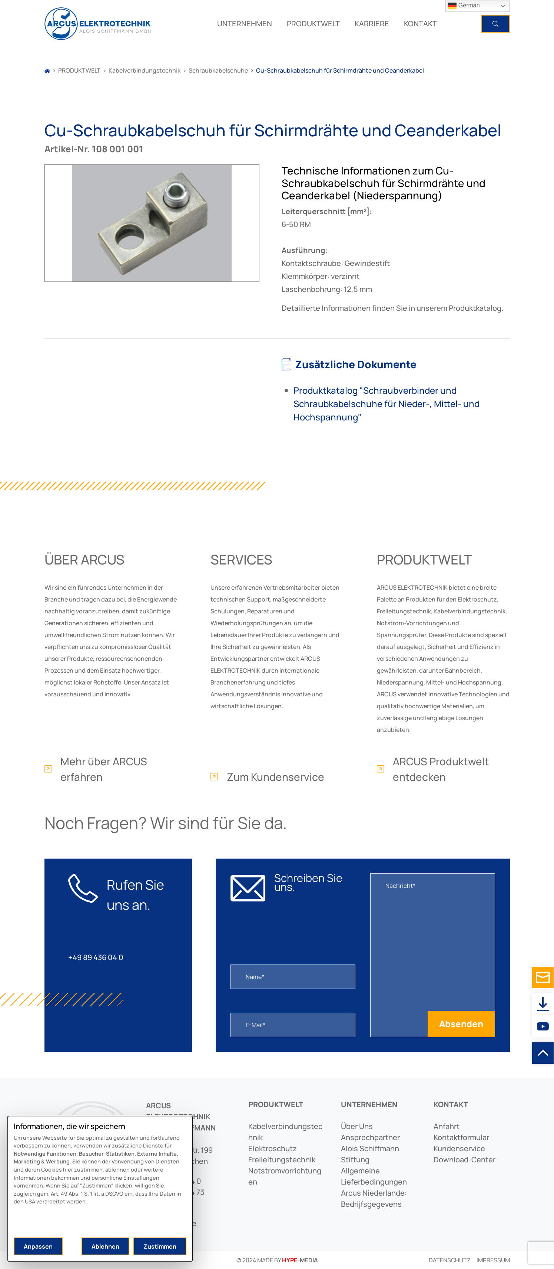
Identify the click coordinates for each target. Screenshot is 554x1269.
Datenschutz (450, 1260)
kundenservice (459, 1148)
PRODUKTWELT (313, 24)
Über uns (357, 1126)
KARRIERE (372, 24)
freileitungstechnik (281, 1160)
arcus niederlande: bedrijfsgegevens (374, 1198)
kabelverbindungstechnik (285, 1131)
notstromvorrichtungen (284, 1176)
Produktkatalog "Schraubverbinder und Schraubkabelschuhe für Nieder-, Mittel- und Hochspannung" (386, 403)
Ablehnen (105, 1246)
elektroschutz (272, 1148)
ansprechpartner (370, 1137)
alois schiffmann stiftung (370, 1154)
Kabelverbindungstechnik (144, 70)
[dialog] (100, 1189)
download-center (464, 1160)
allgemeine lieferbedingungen (374, 1176)
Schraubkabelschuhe (218, 70)
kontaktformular (461, 1137)
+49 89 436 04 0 (95, 957)
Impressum (493, 1260)
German (464, 5)
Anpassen (38, 1246)
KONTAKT (420, 24)
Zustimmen (159, 1246)
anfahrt (447, 1126)
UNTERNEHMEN (244, 24)
